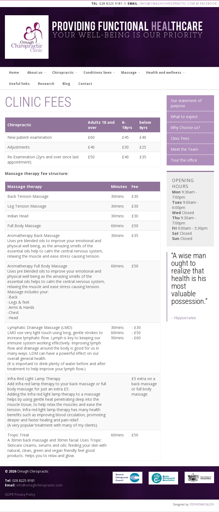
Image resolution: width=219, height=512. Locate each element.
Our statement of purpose (186, 103)
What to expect (184, 116)
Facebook (208, 3)
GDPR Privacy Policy (20, 494)
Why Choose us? (185, 127)
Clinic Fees (180, 138)
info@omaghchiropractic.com (167, 3)
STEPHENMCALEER (201, 504)
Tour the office (184, 160)
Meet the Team (184, 149)
